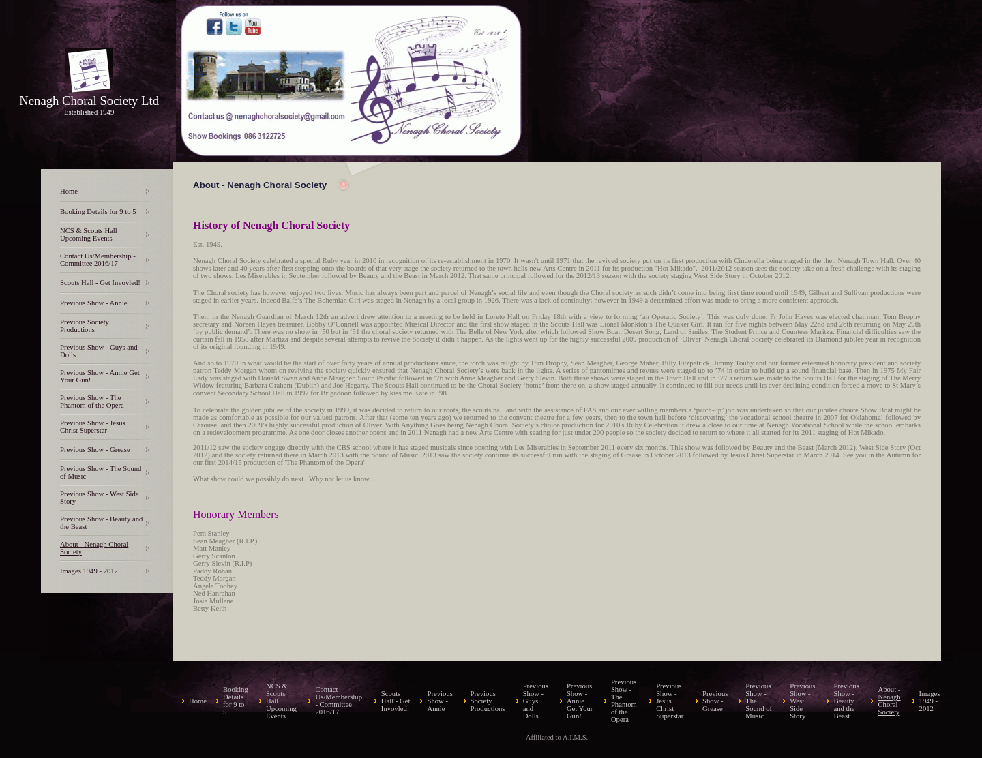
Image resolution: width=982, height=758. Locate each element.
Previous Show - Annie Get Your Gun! (580, 701)
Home (69, 191)
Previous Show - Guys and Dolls (535, 701)
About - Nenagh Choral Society (889, 701)
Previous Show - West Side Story (802, 701)
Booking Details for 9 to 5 (98, 211)
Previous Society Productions (84, 325)
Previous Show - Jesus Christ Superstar (92, 426)
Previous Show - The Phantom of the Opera (92, 401)
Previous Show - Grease (95, 449)
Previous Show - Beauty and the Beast (846, 701)
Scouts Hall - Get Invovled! (100, 282)
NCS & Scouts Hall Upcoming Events (88, 234)
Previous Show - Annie (94, 303)
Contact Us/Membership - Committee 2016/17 (98, 259)
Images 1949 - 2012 (89, 571)
